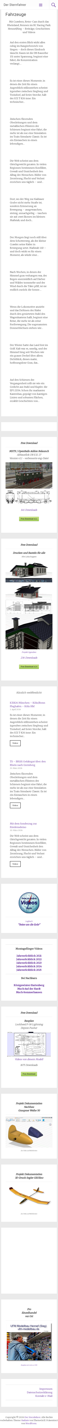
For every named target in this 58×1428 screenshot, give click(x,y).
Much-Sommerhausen (29, 992)
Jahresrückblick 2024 (29, 966)
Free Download (29, 1074)
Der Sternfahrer (15, 5)
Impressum (45, 1388)
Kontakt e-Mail (43, 1395)
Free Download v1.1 (29, 519)
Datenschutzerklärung (39, 1392)
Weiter (15, 743)
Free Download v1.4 (29, 667)
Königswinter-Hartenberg (29, 985)
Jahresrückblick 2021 (29, 955)
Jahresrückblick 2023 (29, 962)
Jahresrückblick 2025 (29, 969)
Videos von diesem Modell (29, 1059)
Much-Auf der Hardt (29, 988)
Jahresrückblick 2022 (29, 959)
